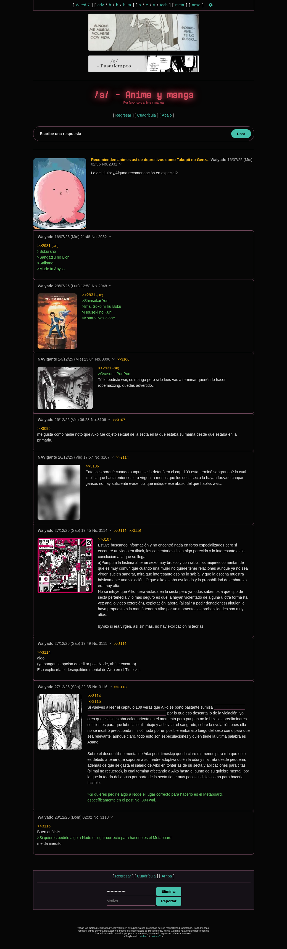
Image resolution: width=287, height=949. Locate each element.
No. (106, 164)
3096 (106, 359)
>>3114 (122, 458)
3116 (103, 687)
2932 (102, 237)
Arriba (167, 876)
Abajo (167, 115)
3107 (105, 457)
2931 (113, 164)
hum (127, 5)
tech (163, 5)
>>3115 (120, 531)
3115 (103, 644)
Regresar (123, 115)
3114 (103, 531)
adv (101, 5)
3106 (102, 420)
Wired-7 (82, 5)
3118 (104, 817)
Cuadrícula (146, 115)
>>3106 (123, 359)
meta (179, 5)
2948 (102, 286)
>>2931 (48, 246)
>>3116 (135, 531)
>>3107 (119, 420)
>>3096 (44, 429)
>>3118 (120, 687)
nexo (196, 5)
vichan (143, 936)
